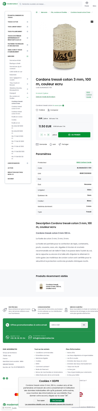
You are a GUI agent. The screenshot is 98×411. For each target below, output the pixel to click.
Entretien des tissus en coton (77, 361)
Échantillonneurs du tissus (16, 16)
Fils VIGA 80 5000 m (17, 132)
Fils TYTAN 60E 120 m (17, 158)
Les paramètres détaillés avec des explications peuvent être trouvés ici (49, 404)
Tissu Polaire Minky (15, 31)
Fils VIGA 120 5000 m (17, 127)
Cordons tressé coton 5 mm (17, 108)
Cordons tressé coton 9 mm (17, 113)
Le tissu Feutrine (72, 378)
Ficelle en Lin (16, 123)
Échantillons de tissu (42, 355)
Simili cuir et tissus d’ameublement (15, 51)
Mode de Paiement (42, 369)
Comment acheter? (42, 367)
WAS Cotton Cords (89, 94)
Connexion (84, 325)
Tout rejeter (41, 400)
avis (68, 383)
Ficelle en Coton (17, 117)
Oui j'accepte (57, 400)
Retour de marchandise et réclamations (49, 372)
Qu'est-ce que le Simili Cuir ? (77, 381)
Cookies (38, 361)
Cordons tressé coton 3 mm (80, 12)
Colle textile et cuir (16, 72)
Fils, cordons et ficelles (59, 12)
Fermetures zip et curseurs (15, 68)
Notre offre (71, 353)
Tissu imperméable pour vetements (79, 372)
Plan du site (12, 408)
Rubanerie (13, 75)
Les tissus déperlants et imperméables (80, 355)
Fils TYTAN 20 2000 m (18, 142)
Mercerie (44, 12)
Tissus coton (13, 22)
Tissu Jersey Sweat (15, 27)
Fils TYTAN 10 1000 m (17, 137)
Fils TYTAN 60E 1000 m (18, 152)
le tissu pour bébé (73, 375)
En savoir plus (57, 105)
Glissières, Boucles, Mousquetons (16, 89)
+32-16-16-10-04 (17, 338)
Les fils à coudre (72, 358)
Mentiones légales (42, 358)
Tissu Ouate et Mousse (15, 84)
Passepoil (13, 93)
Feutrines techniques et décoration (16, 45)
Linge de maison (13, 163)
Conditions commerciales (44, 353)
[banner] (9, 4)
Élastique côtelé (15, 63)
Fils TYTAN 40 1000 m (18, 147)
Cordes (14, 120)
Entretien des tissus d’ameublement (79, 364)
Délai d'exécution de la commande (47, 375)
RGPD (37, 364)
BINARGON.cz (91, 407)
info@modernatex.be (43, 338)
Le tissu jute (71, 369)
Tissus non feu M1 (73, 367)
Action (10, 168)
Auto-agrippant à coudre (15, 79)
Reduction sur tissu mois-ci (15, 173)
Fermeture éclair (15, 60)
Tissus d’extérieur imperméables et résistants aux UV (14, 38)
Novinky (11, 179)
